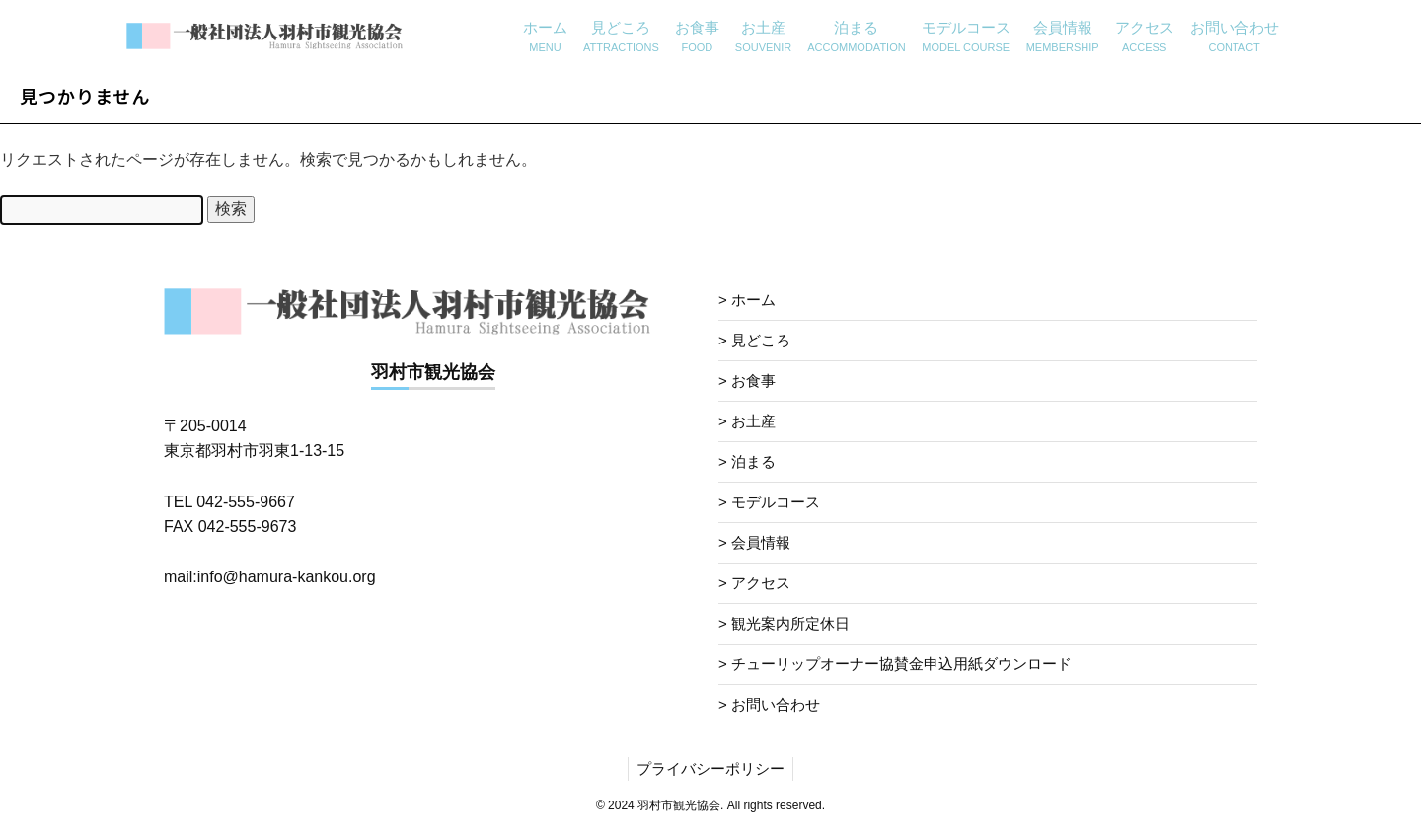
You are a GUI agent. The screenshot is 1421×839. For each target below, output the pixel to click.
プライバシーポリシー (710, 768)
